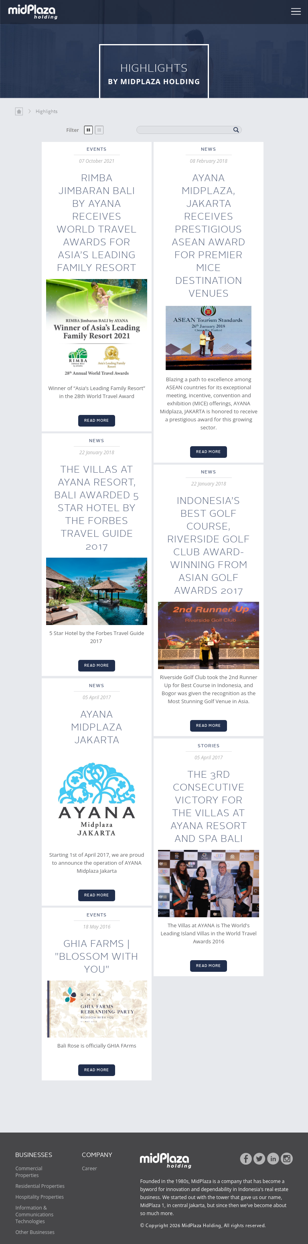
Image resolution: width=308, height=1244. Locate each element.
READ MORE (96, 421)
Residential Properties (40, 1186)
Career (89, 1168)
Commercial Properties (28, 1172)
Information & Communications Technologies (34, 1214)
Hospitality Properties (39, 1196)
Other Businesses (35, 1232)
